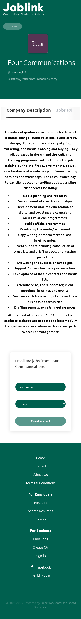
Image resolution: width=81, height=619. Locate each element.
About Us (40, 474)
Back (14, 26)
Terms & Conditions (40, 483)
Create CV (40, 547)
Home (40, 457)
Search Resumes (40, 510)
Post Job (40, 502)
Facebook (43, 567)
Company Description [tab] (28, 110)
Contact (40, 466)
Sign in (40, 519)
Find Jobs (40, 539)
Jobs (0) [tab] (64, 110)
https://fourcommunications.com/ (34, 79)
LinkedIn (43, 575)
